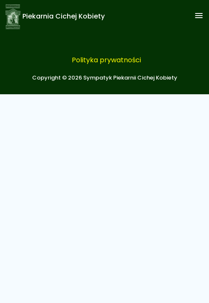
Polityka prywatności (106, 60)
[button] (199, 16)
